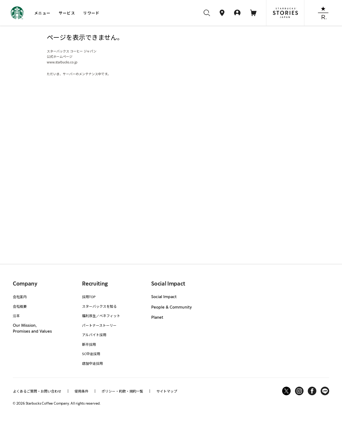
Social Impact (164, 297)
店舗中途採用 (92, 363)
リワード (91, 13)
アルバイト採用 (94, 334)
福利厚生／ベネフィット (101, 315)
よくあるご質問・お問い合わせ (37, 391)
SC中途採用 (91, 353)
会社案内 (20, 296)
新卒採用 (89, 344)
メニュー (42, 13)
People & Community (171, 307)
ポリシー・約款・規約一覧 (122, 391)
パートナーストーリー (99, 325)
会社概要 (20, 306)
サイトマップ (166, 391)
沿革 (16, 315)
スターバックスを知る (99, 306)
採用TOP (89, 296)
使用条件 (81, 391)
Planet (157, 318)
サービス (67, 13)
